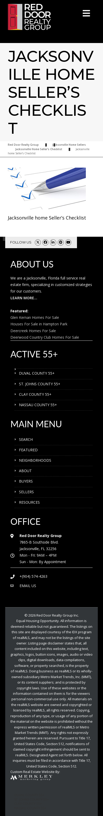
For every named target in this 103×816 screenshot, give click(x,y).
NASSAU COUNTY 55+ (38, 404)
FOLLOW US (20, 242)
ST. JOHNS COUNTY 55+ (39, 383)
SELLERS (26, 491)
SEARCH (26, 439)
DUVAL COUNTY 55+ (37, 373)
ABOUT (25, 470)
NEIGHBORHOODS (35, 460)
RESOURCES (29, 502)
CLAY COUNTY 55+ (35, 394)
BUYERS (26, 481)
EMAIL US (28, 585)
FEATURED (28, 449)
